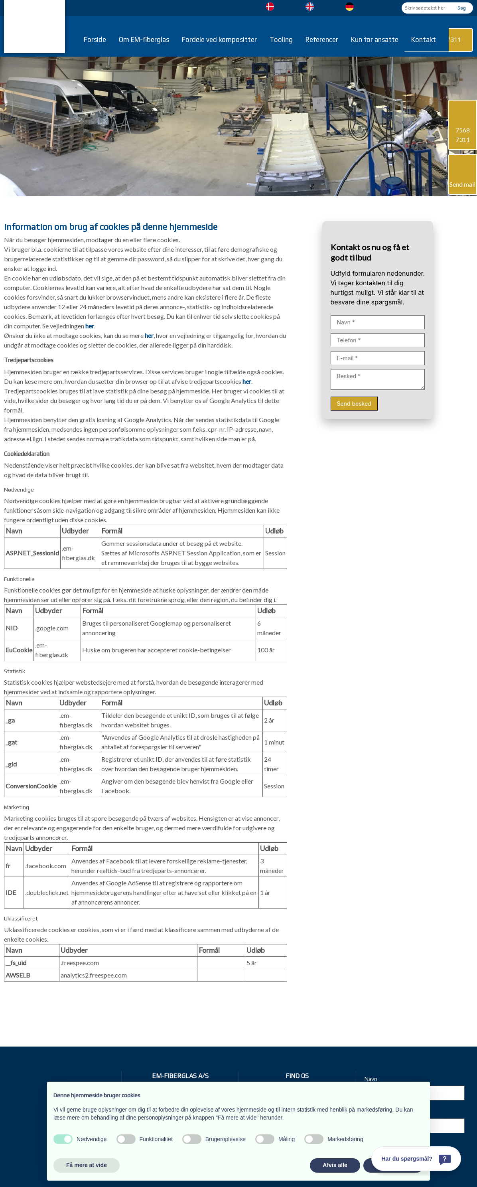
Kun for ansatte (374, 39)
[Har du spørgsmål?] (416, 1158)
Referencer (322, 39)
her (89, 326)
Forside (95, 39)
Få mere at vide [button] (86, 1165)
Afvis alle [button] (335, 1165)
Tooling (281, 39)
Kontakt (423, 39)
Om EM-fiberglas (144, 39)
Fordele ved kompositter (219, 39)
